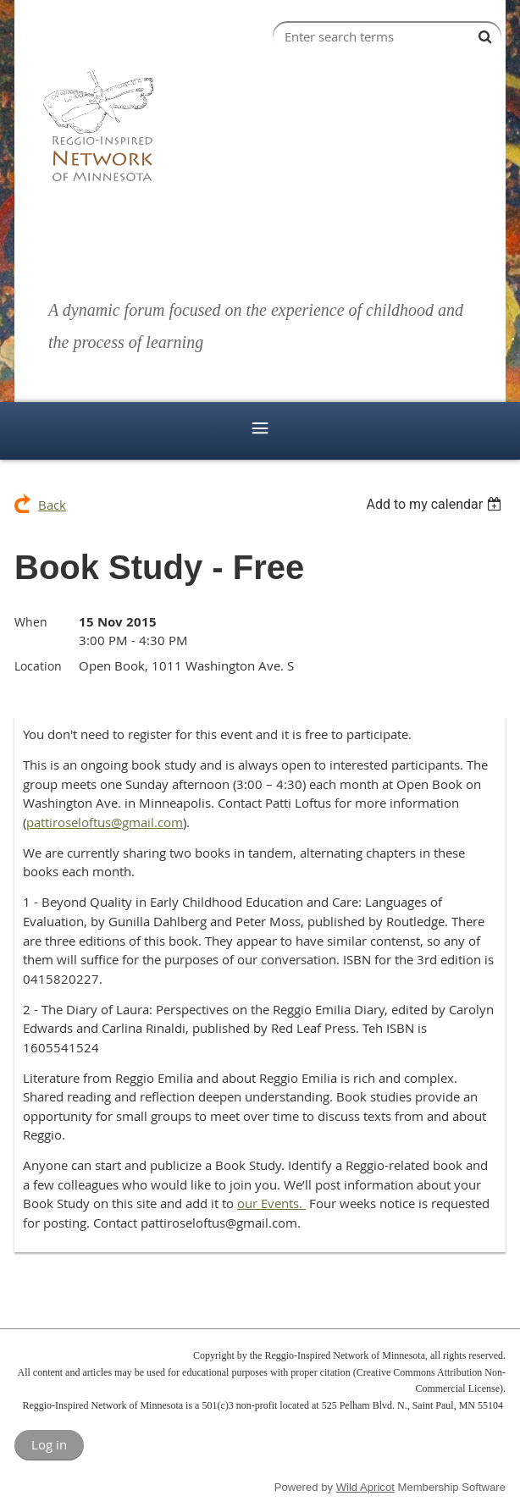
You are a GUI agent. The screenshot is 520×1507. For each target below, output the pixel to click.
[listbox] (436, 504)
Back (52, 504)
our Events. (271, 1203)
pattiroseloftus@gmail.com (104, 822)
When (30, 622)
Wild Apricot (365, 1487)
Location (38, 666)
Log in (49, 1444)
